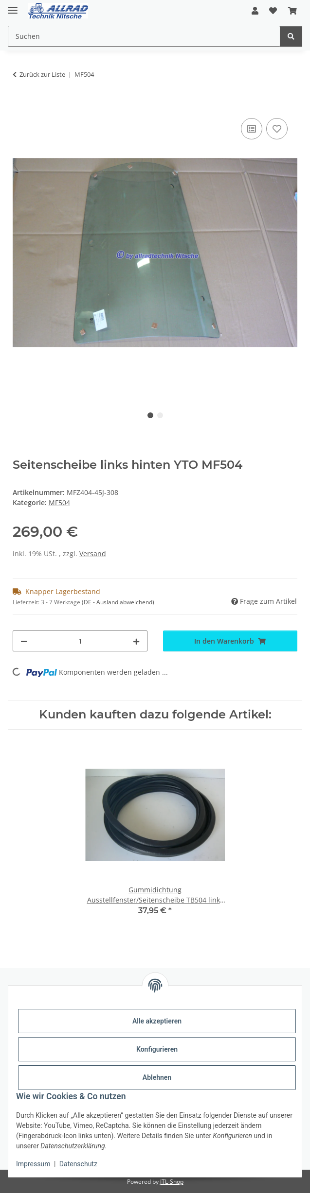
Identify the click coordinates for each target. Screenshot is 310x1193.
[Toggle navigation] (13, 6)
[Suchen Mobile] (144, 36)
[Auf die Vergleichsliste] (251, 128)
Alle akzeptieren (157, 1021)
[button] (255, 10)
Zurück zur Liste (42, 74)
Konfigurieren (157, 1049)
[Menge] (80, 641)
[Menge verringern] (24, 641)
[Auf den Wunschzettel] (277, 128)
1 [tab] (150, 415)
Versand (92, 553)
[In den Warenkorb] (20, 105)
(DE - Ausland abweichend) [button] (118, 602)
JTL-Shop (171, 1181)
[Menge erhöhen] (136, 641)
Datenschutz (78, 1164)
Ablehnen (157, 1077)
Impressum (33, 1164)
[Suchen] (291, 36)
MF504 (59, 502)
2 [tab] (160, 415)
